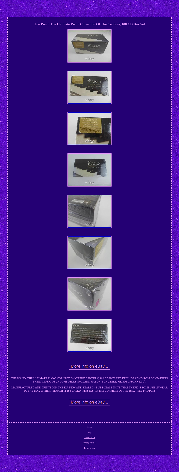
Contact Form (89, 437)
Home (89, 427)
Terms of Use (89, 448)
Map (89, 432)
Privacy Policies (89, 443)
